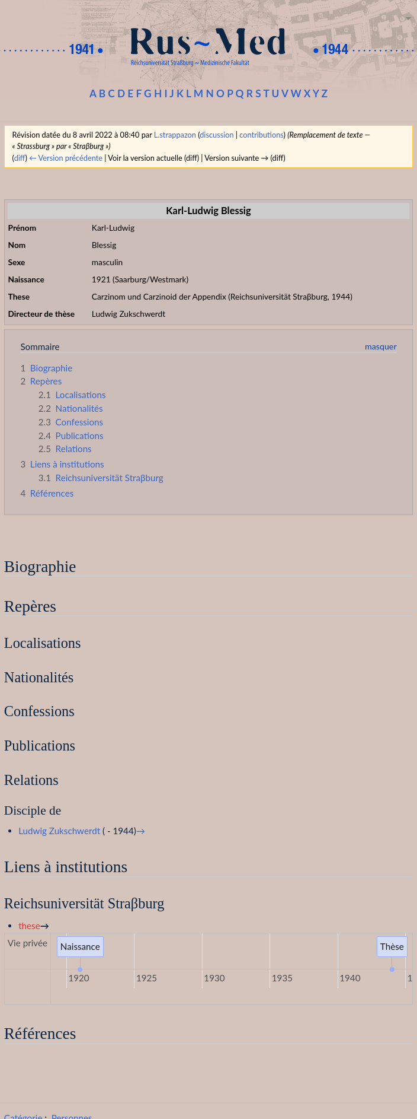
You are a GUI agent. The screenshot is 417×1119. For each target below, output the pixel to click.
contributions (261, 134)
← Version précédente (65, 158)
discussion (216, 134)
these (29, 925)
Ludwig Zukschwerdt (59, 830)
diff (19, 158)
